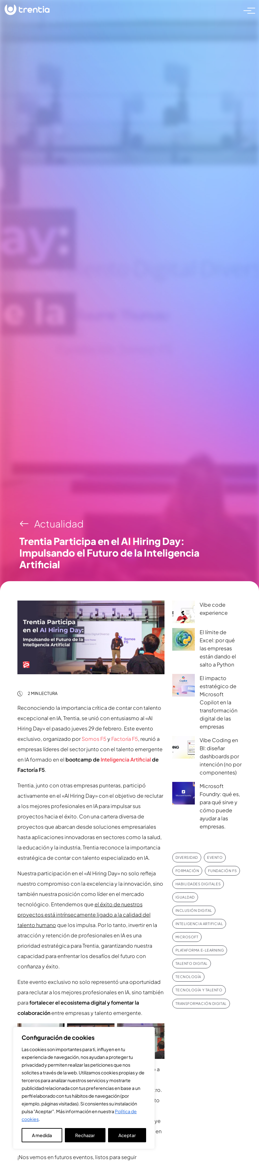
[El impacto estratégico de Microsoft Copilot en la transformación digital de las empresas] (183, 685)
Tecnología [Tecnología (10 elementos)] (188, 977)
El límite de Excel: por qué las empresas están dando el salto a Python (218, 648)
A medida (42, 1135)
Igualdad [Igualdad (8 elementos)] (185, 897)
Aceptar (127, 1135)
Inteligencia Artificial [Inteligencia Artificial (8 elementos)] (199, 924)
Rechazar (85, 1135)
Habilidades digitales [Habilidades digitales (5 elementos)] (198, 884)
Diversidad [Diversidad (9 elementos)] (186, 857)
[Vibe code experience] (183, 612)
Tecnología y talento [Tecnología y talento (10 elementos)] (199, 990)
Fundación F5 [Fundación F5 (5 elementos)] (222, 871)
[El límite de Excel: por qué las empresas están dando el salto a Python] (183, 639)
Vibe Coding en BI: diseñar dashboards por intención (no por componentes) (221, 756)
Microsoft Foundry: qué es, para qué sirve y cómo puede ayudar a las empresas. (220, 806)
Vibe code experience (214, 608)
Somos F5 (94, 738)
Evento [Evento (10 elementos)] (215, 857)
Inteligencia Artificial (126, 759)
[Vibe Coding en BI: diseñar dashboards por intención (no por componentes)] (183, 747)
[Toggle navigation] (247, 10)
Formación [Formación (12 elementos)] (187, 871)
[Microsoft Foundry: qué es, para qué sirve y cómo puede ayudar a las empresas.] (183, 793)
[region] (84, 1088)
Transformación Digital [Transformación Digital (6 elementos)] (201, 1003)
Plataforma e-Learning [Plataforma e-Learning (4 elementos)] (199, 950)
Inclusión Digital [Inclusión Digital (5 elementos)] (193, 910)
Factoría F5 (124, 738)
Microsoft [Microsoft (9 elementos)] (187, 937)
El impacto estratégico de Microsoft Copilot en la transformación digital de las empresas (218, 702)
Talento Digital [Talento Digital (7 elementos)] (191, 963)
